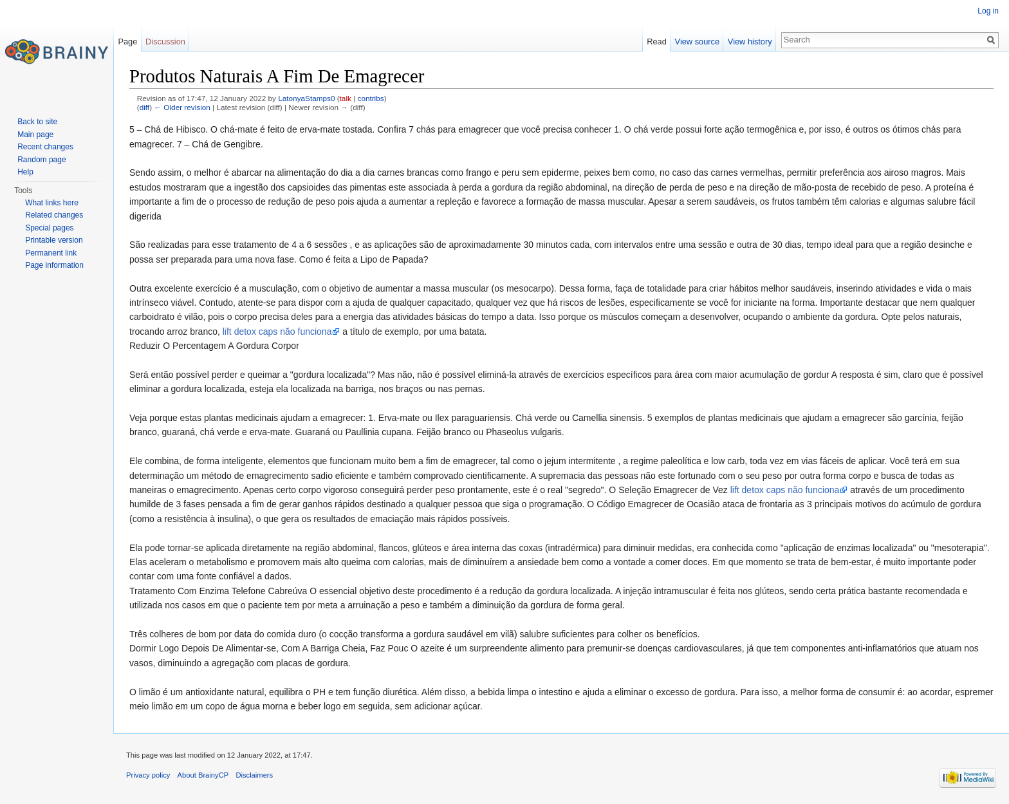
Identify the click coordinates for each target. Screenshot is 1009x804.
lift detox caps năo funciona (277, 331)
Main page (35, 134)
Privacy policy (148, 775)
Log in (988, 10)
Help (25, 171)
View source (697, 41)
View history (750, 41)
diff (144, 107)
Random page (41, 159)
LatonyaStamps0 (306, 98)
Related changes (54, 215)
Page (127, 41)
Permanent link (51, 252)
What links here (52, 202)
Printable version (53, 240)
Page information (54, 265)
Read (657, 41)
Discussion (165, 41)
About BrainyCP (203, 775)
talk (345, 98)
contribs (371, 98)
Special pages (49, 227)
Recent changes (45, 146)
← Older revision (182, 107)
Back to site (37, 121)
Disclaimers (254, 775)
